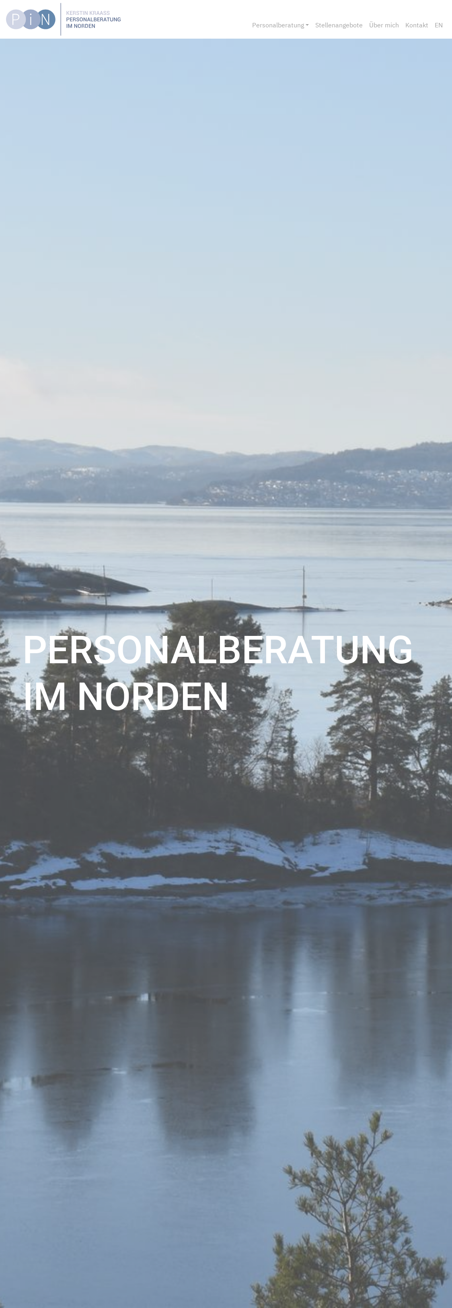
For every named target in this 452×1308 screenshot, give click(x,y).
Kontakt (416, 25)
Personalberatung (278, 25)
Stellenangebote (339, 25)
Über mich (384, 25)
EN (439, 25)
